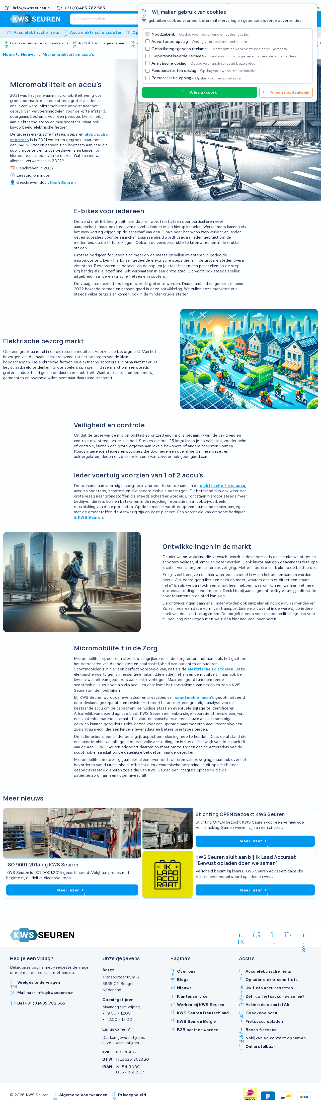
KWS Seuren (90, 517)
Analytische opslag (204, 63)
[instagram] (272, 935)
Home (9, 54)
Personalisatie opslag (196, 77)
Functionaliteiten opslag (205, 70)
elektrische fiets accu (222, 485)
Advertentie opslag (199, 41)
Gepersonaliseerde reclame (224, 56)
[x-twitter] (288, 934)
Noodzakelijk (200, 34)
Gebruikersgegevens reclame (219, 48)
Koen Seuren (63, 182)
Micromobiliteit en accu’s (68, 54)
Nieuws (28, 54)
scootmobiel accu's (194, 697)
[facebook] (256, 934)
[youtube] (303, 935)
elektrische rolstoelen (210, 669)
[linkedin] (240, 935)
